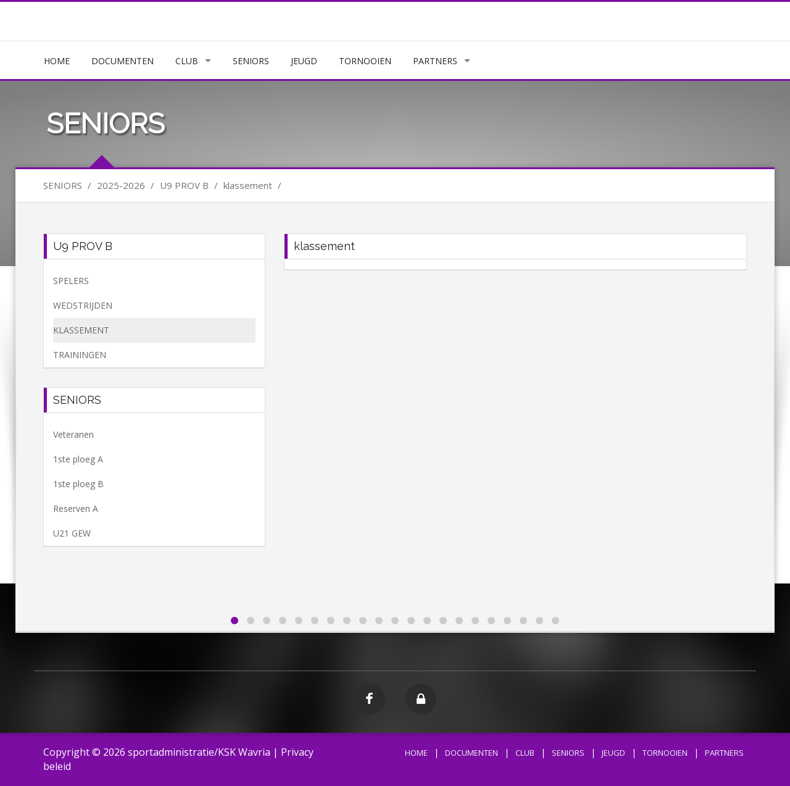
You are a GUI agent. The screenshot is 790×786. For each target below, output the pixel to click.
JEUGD (304, 61)
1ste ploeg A (78, 459)
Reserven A (75, 508)
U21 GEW (72, 533)
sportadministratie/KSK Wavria (199, 752)
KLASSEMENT (81, 330)
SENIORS (251, 61)
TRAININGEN (79, 355)
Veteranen (73, 434)
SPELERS (71, 280)
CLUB (186, 61)
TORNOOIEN (365, 61)
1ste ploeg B (78, 484)
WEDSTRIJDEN (82, 305)
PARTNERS (435, 61)
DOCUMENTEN (122, 61)
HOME (57, 61)
